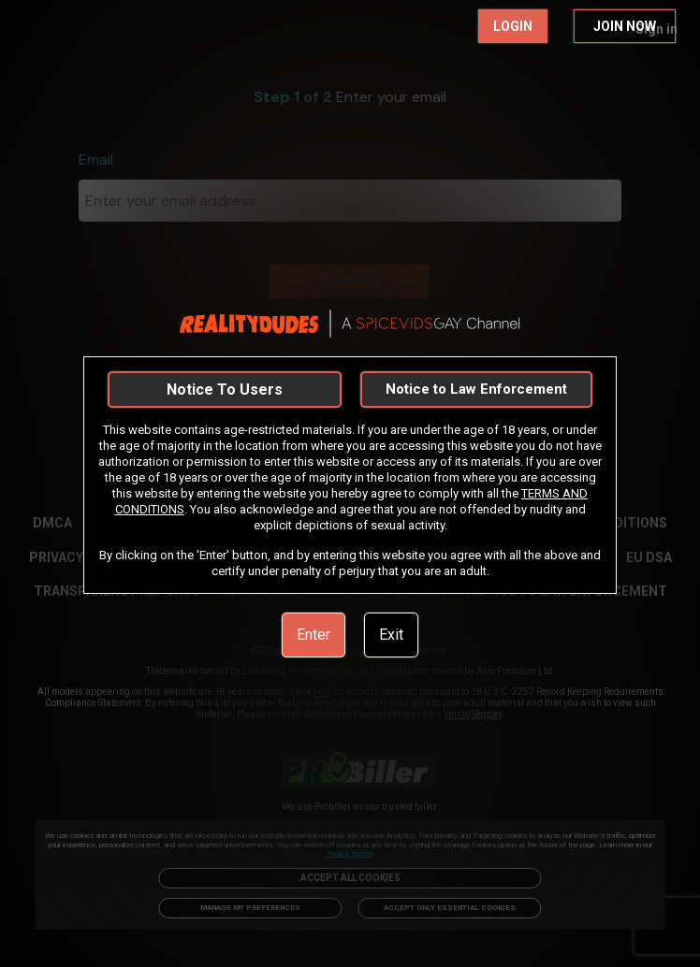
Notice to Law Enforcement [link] (476, 389)
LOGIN (512, 26)
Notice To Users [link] (225, 389)
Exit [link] (391, 634)
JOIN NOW (624, 26)
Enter (313, 634)
